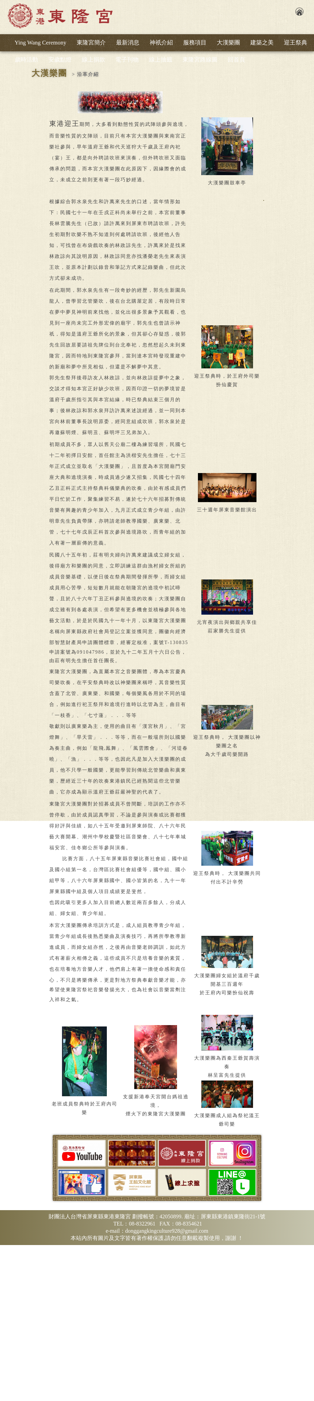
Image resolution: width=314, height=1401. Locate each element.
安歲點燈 (60, 59)
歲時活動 (26, 59)
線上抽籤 (160, 59)
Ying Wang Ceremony (40, 42)
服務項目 (194, 42)
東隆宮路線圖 (200, 59)
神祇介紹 (161, 42)
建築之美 (262, 42)
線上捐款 (93, 59)
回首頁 (236, 59)
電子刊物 (127, 59)
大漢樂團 (228, 42)
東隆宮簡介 (91, 42)
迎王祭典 (295, 42)
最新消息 (127, 42)
